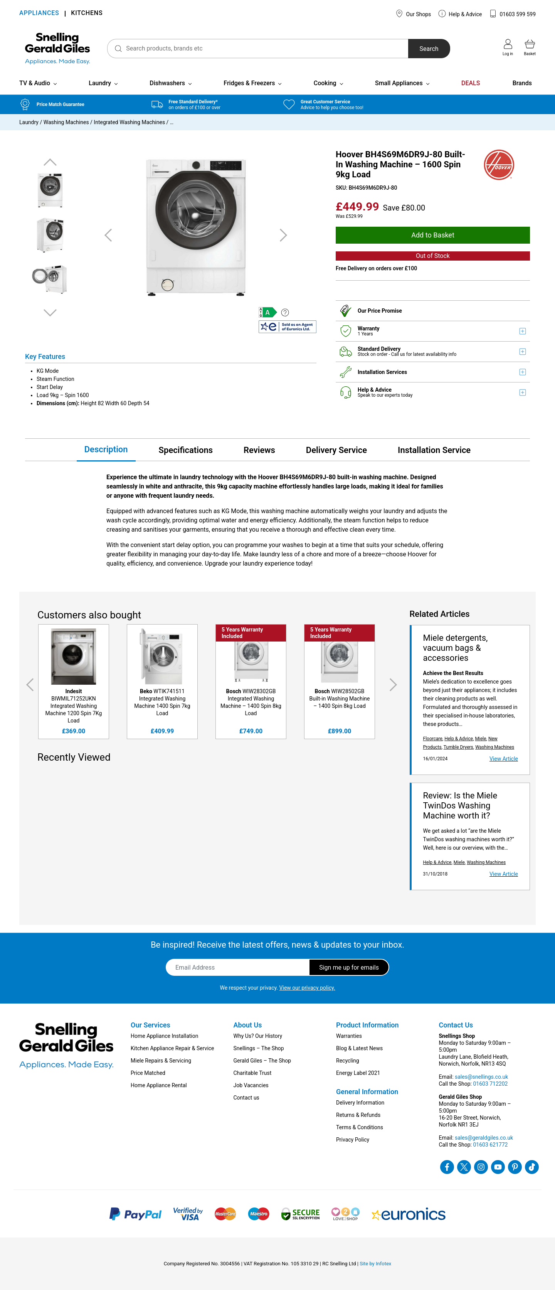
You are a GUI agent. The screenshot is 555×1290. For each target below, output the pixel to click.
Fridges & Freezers (249, 83)
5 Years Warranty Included (242, 632)
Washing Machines (66, 122)
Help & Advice (460, 13)
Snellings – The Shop (259, 1048)
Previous (50, 162)
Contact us (246, 1098)
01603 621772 (490, 1145)
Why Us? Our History (258, 1036)
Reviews (259, 450)
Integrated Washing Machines (129, 122)
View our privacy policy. (307, 988)
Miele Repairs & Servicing (161, 1061)
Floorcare (432, 738)
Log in (508, 47)
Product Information (367, 1025)
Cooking (325, 83)
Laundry (100, 83)
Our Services (150, 1025)
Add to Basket (432, 235)
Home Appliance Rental (159, 1085)
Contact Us (456, 1025)
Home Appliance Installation (164, 1036)
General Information (367, 1092)
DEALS (470, 83)
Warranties (349, 1036)
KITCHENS (87, 14)
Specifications (186, 450)
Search (429, 48)
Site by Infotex (375, 1263)
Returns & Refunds (358, 1115)
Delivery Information (360, 1103)
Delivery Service (336, 450)
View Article (503, 759)
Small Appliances (399, 83)
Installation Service (434, 450)
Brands (522, 83)
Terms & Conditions (359, 1127)
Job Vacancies (251, 1085)
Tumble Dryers (458, 747)
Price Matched (148, 1073)
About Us (248, 1025)
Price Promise (385, 311)
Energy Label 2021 (358, 1073)
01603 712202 (490, 1084)
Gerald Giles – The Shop (262, 1061)
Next (50, 312)
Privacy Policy (352, 1140)
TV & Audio (34, 83)
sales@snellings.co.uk (481, 1077)
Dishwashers (167, 83)
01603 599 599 (512, 13)
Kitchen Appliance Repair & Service (172, 1048)
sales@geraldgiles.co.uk (484, 1138)
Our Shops (413, 13)
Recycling (347, 1061)
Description (106, 449)
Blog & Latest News (359, 1048)
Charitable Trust (253, 1073)
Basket (530, 47)
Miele (480, 738)
